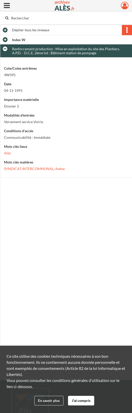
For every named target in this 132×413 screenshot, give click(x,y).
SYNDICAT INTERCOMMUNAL (29, 169)
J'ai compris (81, 400)
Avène (60, 169)
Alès (7, 153)
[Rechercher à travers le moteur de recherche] (62, 17)
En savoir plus (49, 400)
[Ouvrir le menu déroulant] (7, 6)
